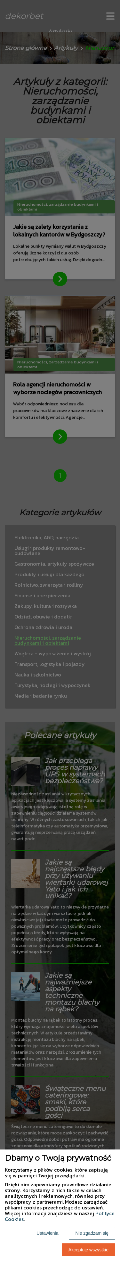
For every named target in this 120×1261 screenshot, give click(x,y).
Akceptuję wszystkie (88, 1249)
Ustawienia (47, 1233)
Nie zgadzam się (92, 1233)
